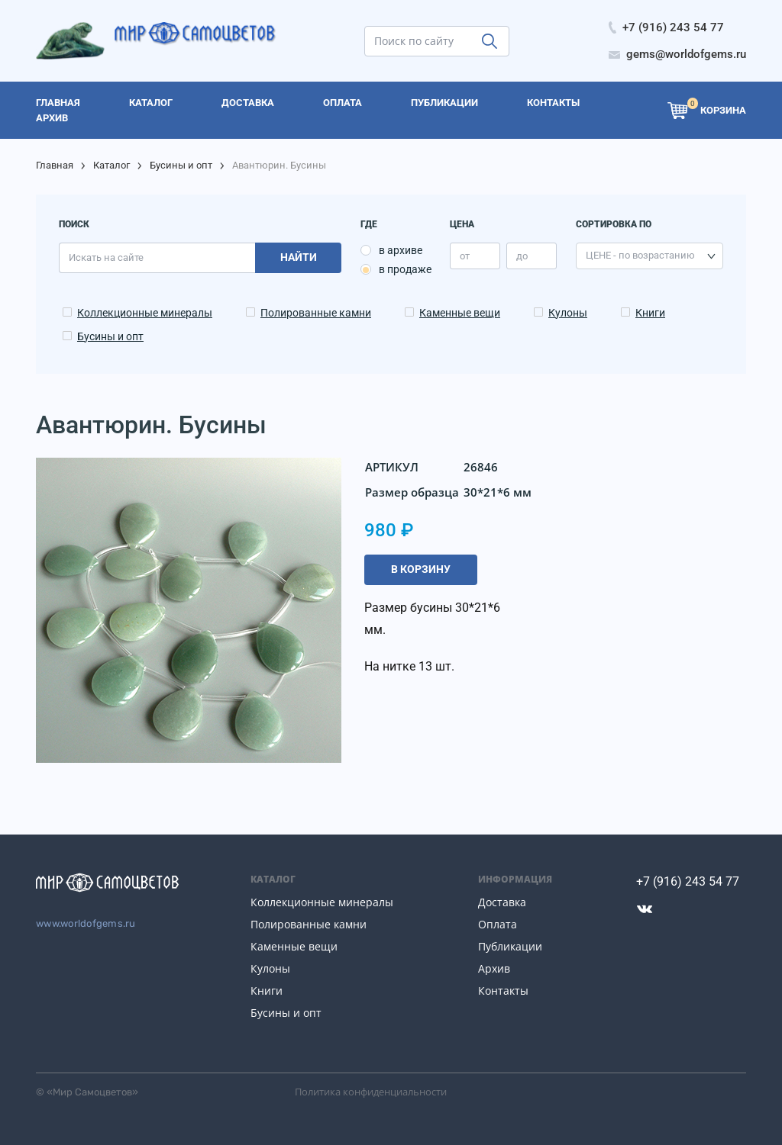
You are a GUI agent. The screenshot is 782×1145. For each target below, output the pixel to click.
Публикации (510, 946)
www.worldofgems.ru (86, 923)
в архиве (400, 250)
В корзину (421, 569)
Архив (494, 968)
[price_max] (531, 256)
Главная (54, 165)
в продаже (405, 269)
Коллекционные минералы (144, 313)
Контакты (503, 990)
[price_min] (475, 256)
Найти (298, 257)
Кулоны (567, 313)
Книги (650, 313)
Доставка (502, 902)
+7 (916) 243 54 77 (687, 881)
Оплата (497, 924)
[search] (436, 41)
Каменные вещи (459, 313)
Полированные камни (315, 313)
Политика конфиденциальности (371, 1091)
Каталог (111, 165)
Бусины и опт (181, 165)
